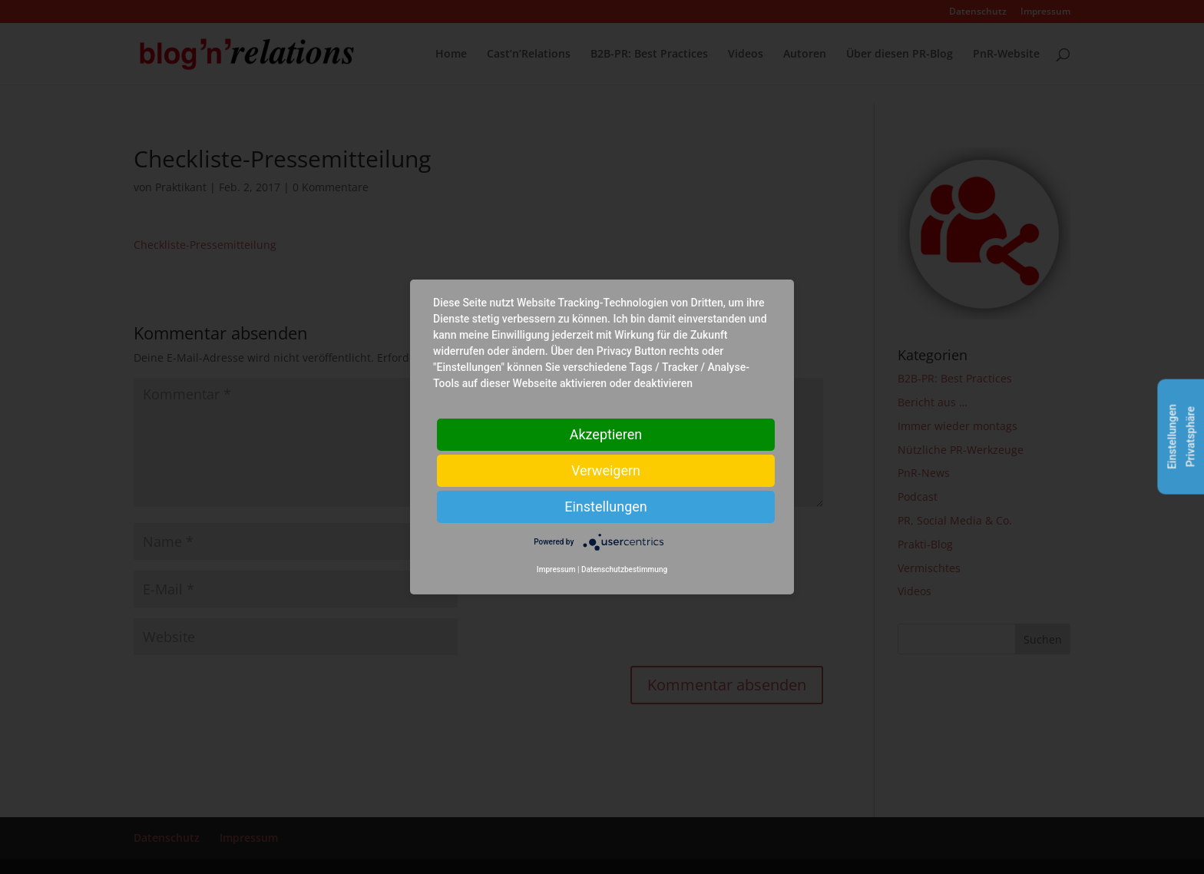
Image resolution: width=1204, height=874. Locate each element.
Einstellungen (605, 506)
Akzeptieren (606, 434)
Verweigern (605, 470)
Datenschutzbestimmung (624, 569)
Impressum (556, 569)
